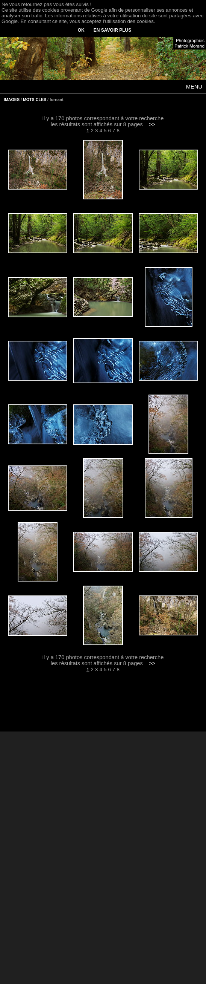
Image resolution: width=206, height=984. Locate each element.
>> (152, 124)
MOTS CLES (34, 99)
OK (81, 30)
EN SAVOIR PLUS (112, 30)
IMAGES (12, 99)
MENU (194, 87)
